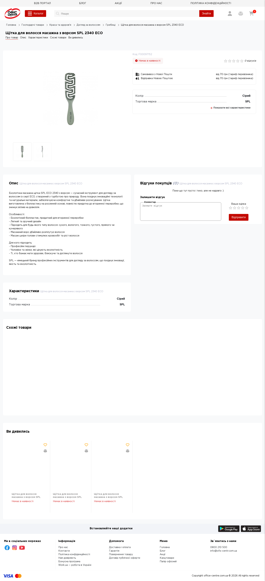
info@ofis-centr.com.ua (223, 551)
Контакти (64, 551)
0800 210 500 (218, 547)
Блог (162, 551)
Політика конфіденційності (74, 554)
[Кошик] (251, 13)
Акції (162, 554)
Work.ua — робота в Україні (74, 565)
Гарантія (114, 551)
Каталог (35, 13)
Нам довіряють (67, 558)
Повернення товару (121, 554)
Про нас (63, 547)
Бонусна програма (69, 562)
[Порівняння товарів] (241, 13)
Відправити (239, 217)
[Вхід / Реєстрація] (230, 13)
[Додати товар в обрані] (45, 444)
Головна (165, 547)
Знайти (206, 13)
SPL (247, 101)
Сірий (246, 96)
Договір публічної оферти (124, 558)
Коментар (150, 202)
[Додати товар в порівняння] (45, 451)
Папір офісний (168, 562)
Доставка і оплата (120, 547)
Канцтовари (167, 558)
